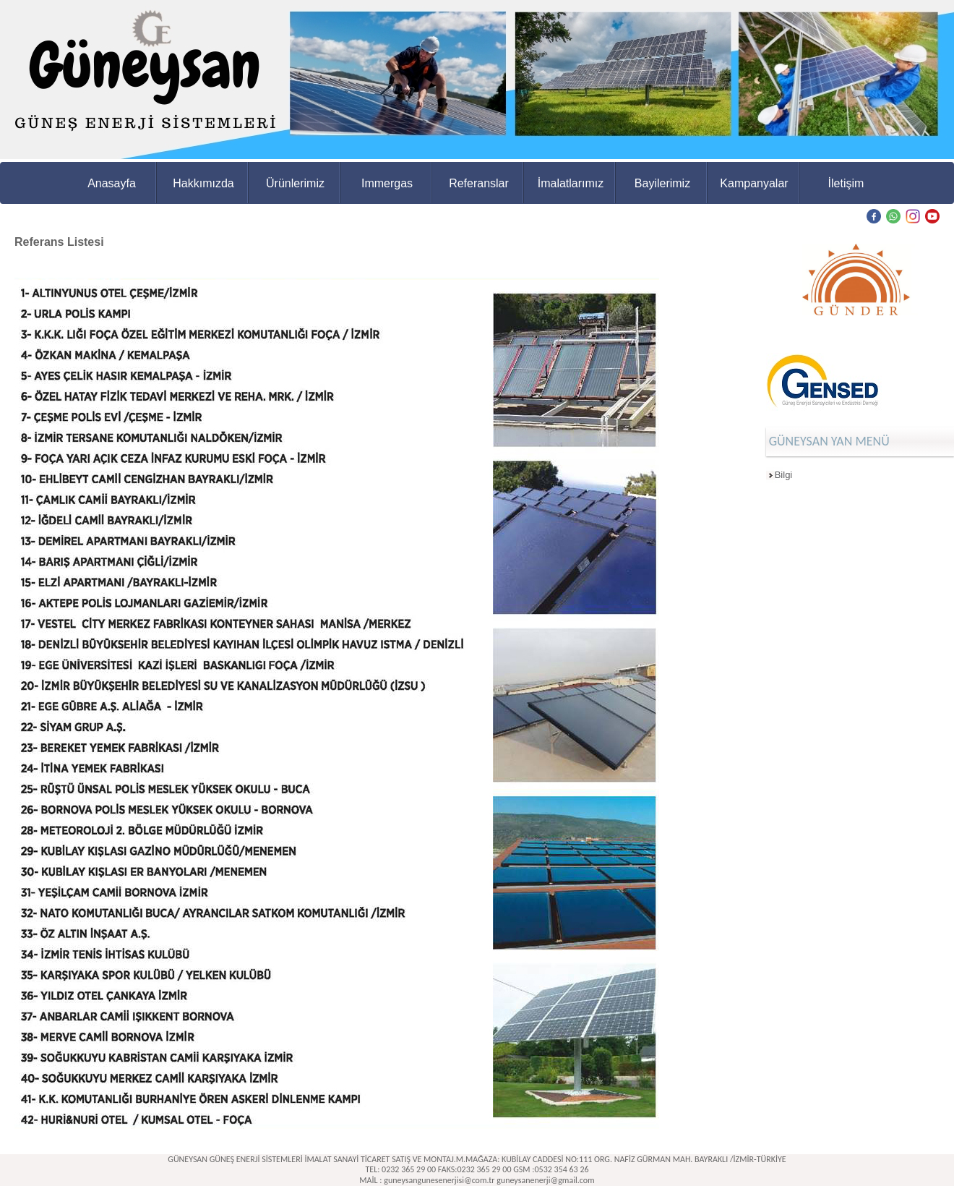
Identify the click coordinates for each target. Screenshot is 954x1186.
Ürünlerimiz (295, 183)
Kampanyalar (754, 183)
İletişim (846, 183)
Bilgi (784, 474)
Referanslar (479, 183)
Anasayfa (111, 183)
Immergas (387, 183)
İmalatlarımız (571, 183)
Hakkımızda (203, 183)
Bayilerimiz (662, 183)
